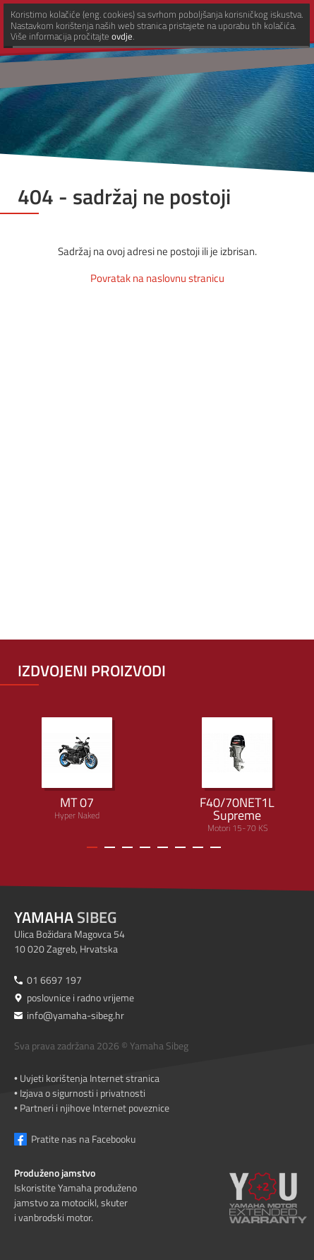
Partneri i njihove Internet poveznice (94, 1107)
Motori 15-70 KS (238, 776)
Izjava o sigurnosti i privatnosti (82, 1092)
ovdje (126, 1248)
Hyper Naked (77, 769)
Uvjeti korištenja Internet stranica (89, 1078)
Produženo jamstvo (54, 1172)
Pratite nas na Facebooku (83, 1138)
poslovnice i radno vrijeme (80, 997)
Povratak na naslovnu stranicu (157, 278)
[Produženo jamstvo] (268, 1207)
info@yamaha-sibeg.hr (75, 1015)
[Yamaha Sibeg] (118, 24)
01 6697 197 (54, 979)
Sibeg (65, 917)
